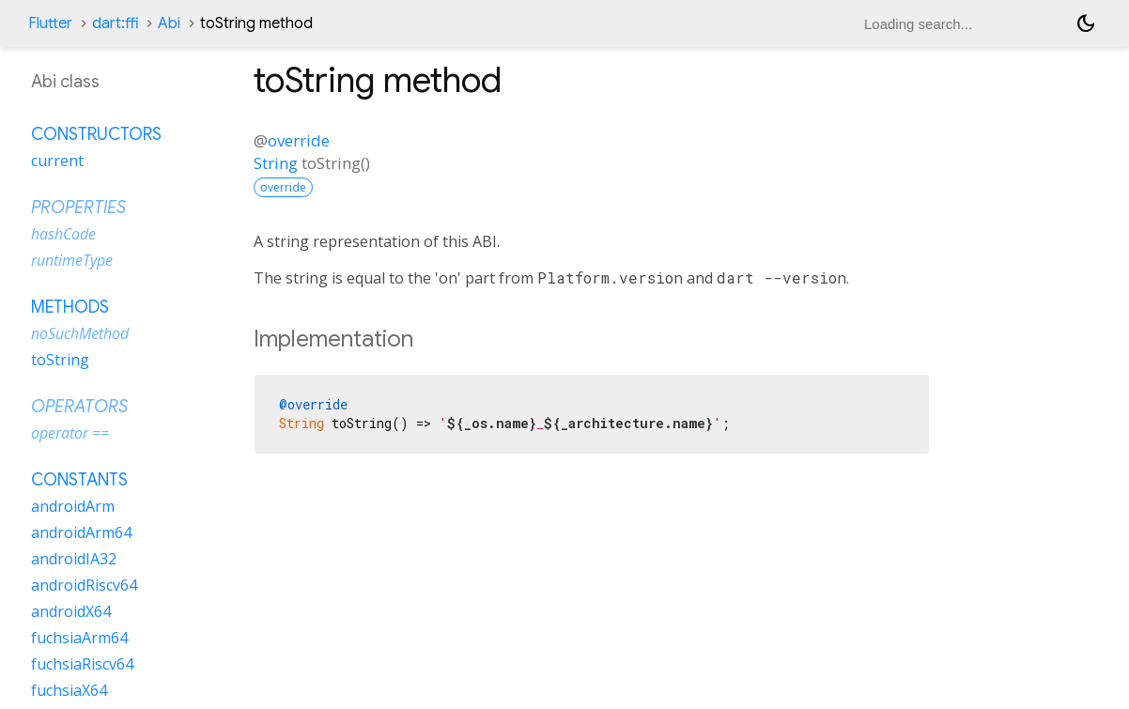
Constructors (96, 134)
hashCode (63, 233)
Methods (70, 307)
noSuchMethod (80, 333)
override (299, 140)
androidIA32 (73, 558)
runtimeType (72, 260)
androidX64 (71, 611)
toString (60, 359)
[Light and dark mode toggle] (1086, 23)
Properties (78, 207)
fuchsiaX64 (69, 690)
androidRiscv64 (84, 585)
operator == (70, 433)
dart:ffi (115, 23)
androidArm (73, 506)
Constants (79, 480)
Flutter (50, 23)
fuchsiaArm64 (79, 637)
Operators (79, 406)
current (57, 160)
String (276, 163)
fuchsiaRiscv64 (82, 664)
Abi (169, 23)
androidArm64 (81, 532)
